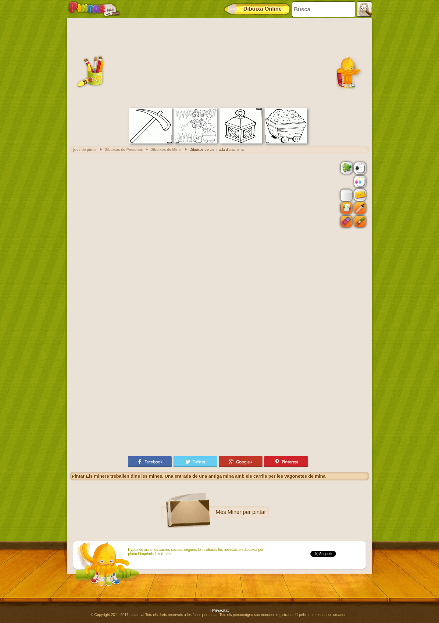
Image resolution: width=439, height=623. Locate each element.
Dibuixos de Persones (124, 149)
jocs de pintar (85, 149)
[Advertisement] (219, 62)
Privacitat (220, 610)
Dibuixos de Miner (166, 149)
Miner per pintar (246, 512)
